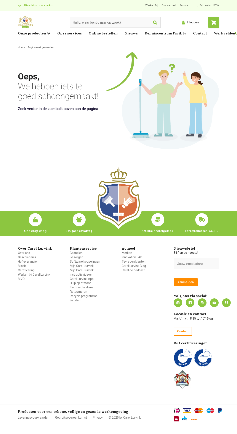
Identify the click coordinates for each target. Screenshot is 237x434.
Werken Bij (151, 5)
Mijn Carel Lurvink (82, 266)
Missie (22, 266)
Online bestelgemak (157, 231)
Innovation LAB (132, 257)
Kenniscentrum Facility (165, 33)
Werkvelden (224, 33)
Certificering (26, 270)
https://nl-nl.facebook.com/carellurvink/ (190, 302)
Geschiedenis (27, 257)
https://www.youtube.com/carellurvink (214, 302)
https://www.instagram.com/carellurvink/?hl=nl (202, 302)
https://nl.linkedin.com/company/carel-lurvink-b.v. (178, 302)
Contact (200, 33)
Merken (127, 253)
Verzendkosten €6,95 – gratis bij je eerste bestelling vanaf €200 (201, 231)
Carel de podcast (133, 270)
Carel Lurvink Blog (134, 266)
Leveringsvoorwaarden (33, 417)
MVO (21, 279)
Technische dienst (82, 287)
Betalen (75, 300)
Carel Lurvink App (82, 279)
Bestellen (76, 253)
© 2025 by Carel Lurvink (125, 417)
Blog (226, 302)
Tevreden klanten (134, 261)
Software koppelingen (85, 261)
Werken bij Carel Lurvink (34, 274)
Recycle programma (84, 296)
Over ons (24, 253)
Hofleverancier (28, 261)
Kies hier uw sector (39, 5)
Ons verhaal (169, 5)
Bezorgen (76, 257)
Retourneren (78, 291)
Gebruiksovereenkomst (71, 417)
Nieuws (131, 33)
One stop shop (35, 231)
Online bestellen (103, 33)
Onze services (69, 33)
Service (183, 5)
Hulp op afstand (80, 283)
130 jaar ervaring (79, 231)
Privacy (98, 417)
